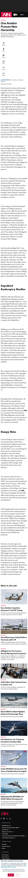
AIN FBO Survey (6, 802)
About (3, 852)
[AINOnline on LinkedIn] (10, 796)
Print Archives (5, 832)
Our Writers (5, 854)
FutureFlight (5, 810)
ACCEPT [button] (11, 875)
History (3, 856)
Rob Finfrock (6, 57)
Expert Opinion (5, 834)
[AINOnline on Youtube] (4, 796)
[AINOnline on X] (7, 796)
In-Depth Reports (6, 836)
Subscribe (4, 821)
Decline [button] (17, 875)
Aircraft (3, 20)
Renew (3, 825)
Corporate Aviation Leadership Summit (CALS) (14, 813)
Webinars (4, 840)
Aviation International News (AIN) (11, 804)
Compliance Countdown (8, 846)
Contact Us (4, 859)
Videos (3, 838)
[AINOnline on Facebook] (1, 796)
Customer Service (6, 823)
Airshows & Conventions (8, 842)
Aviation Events (5, 844)
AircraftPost (6, 806)
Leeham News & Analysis (9, 815)
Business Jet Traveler (8, 808)
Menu (22, 15)
